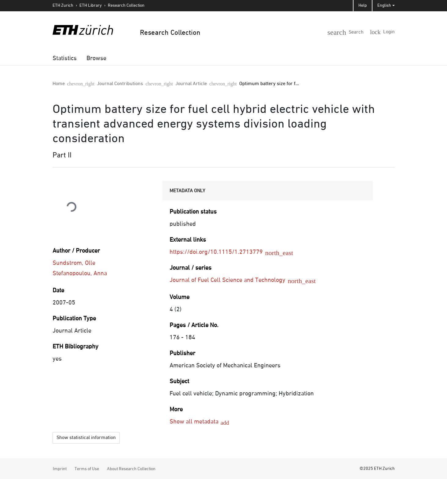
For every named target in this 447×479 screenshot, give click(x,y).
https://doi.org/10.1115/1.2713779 (221, 252)
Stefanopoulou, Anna (80, 273)
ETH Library (90, 5)
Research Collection (126, 5)
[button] (355, 31)
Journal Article (146, 83)
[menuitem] (65, 58)
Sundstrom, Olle (74, 263)
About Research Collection (131, 468)
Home (59, 83)
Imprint (60, 468)
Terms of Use (87, 468)
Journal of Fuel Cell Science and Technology (232, 280)
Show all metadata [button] (195, 422)
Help (362, 5)
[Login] (385, 31)
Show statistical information (86, 436)
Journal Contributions (98, 83)
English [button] (384, 5)
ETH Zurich (63, 5)
